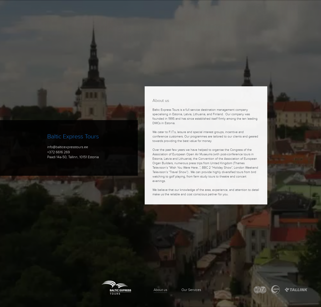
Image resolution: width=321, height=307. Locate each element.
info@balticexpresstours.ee (67, 147)
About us (160, 290)
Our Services (191, 290)
